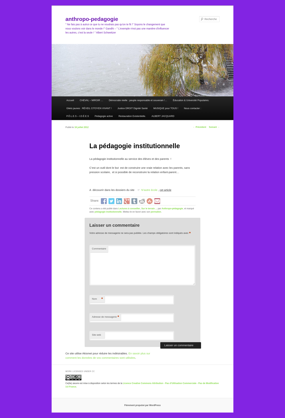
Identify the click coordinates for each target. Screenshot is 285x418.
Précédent (199, 127)
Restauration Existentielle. (132, 116)
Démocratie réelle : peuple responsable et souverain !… (138, 100)
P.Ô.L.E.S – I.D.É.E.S (77, 116)
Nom (97, 299)
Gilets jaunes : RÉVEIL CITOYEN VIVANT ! (89, 108)
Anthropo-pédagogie (172, 208)
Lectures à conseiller (129, 208)
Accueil (70, 100)
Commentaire (99, 248)
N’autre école (149, 189)
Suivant (214, 127)
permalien (156, 212)
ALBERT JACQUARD (163, 116)
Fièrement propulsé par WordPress (142, 405)
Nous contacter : (192, 108)
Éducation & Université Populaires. (191, 100)
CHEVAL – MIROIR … (91, 100)
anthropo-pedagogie (91, 19)
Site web (96, 334)
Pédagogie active (104, 116)
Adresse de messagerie (105, 317)
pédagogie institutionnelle (108, 212)
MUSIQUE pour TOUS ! (165, 108)
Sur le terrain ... (149, 208)
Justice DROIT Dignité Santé (132, 108)
